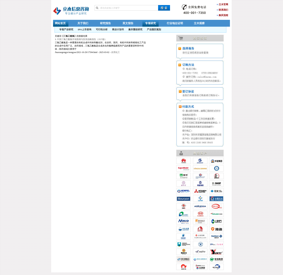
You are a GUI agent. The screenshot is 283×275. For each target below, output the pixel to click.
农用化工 (115, 52)
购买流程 (223, 15)
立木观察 (199, 23)
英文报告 (128, 23)
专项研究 (150, 23)
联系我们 (223, 9)
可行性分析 (102, 29)
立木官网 (223, 4)
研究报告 (105, 23)
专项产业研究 (66, 29)
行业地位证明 (175, 23)
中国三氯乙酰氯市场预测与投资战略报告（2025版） (82, 39)
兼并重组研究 (135, 29)
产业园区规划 (154, 29)
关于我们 (82, 23)
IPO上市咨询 (84, 29)
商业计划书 (118, 29)
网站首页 (60, 23)
